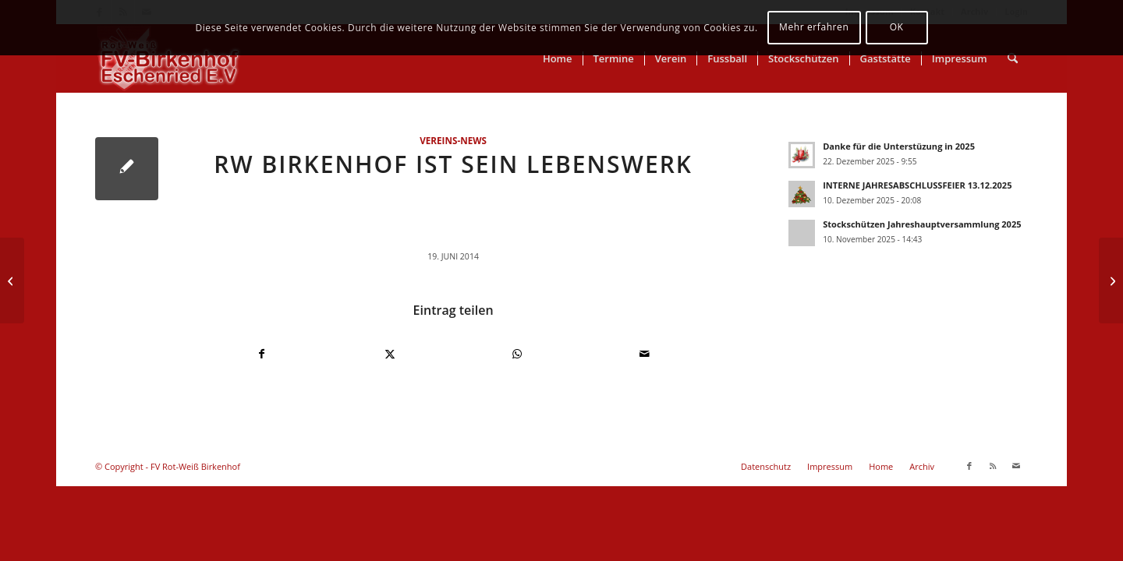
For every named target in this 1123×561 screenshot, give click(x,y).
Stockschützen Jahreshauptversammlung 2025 (922, 224)
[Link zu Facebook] (969, 466)
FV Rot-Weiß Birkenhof (195, 466)
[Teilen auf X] (390, 353)
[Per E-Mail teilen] (645, 353)
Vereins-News (453, 140)
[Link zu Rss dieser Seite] (992, 466)
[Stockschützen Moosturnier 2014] (12, 280)
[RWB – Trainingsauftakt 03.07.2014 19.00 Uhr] (1111, 280)
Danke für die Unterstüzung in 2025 (899, 146)
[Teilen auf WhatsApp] (517, 353)
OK (897, 27)
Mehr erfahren (813, 27)
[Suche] (1012, 58)
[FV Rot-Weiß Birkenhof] (169, 58)
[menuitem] (558, 58)
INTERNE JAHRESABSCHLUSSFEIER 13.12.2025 (917, 185)
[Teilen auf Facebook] (262, 353)
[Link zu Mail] (1016, 466)
